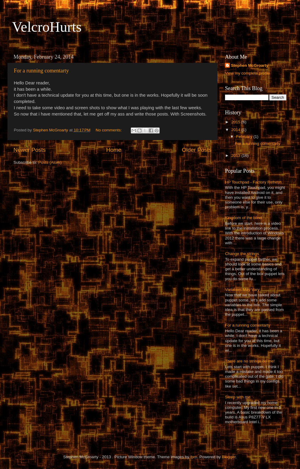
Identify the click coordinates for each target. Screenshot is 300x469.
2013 (236, 155)
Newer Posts (30, 150)
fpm (193, 457)
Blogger (229, 457)
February (245, 136)
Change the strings (242, 253)
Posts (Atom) (50, 162)
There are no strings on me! (250, 361)
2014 (236, 130)
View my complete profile (247, 73)
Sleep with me (237, 397)
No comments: (109, 130)
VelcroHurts (47, 27)
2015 (236, 122)
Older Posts (197, 150)
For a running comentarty (41, 71)
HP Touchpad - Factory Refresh (253, 182)
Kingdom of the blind (243, 217)
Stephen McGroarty (249, 65)
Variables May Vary (242, 289)
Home (113, 150)
